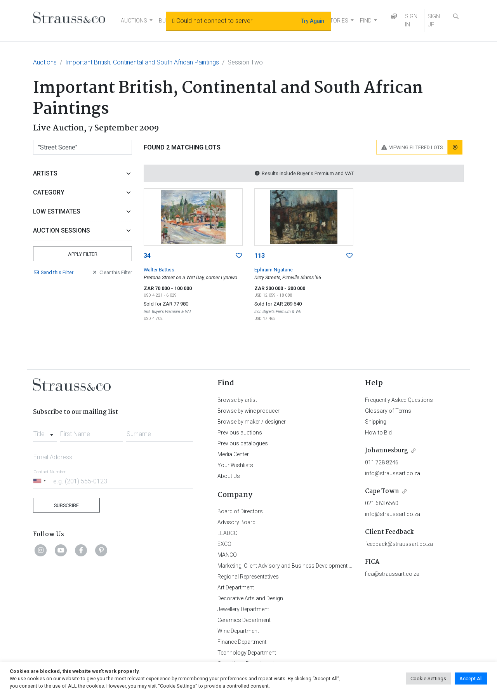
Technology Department (246, 653)
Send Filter (53, 272)
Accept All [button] (471, 678)
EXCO (224, 544)
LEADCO (227, 533)
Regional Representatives (248, 576)
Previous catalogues (242, 443)
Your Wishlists (235, 465)
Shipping (375, 422)
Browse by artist (237, 400)
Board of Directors (240, 511)
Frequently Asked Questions (399, 400)
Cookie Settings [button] (428, 678)
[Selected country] (40, 481)
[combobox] (45, 432)
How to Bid (378, 432)
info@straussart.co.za (392, 473)
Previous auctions (239, 432)
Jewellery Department (243, 609)
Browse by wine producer (248, 411)
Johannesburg (386, 450)
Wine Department (238, 631)
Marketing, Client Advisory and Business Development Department (297, 566)
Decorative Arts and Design (250, 598)
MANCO (227, 555)
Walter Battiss (159, 270)
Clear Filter (112, 272)
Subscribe (66, 505)
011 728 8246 (381, 462)
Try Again (312, 21)
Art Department (235, 587)
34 (147, 255)
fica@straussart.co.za (392, 574)
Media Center (233, 454)
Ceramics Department (244, 620)
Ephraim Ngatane (273, 270)
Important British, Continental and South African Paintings (142, 62)
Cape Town (382, 491)
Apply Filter (82, 254)
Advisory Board (236, 522)
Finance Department (241, 642)
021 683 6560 (381, 503)
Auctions (45, 62)
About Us (228, 476)
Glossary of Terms (388, 411)
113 (259, 255)
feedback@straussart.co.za (399, 544)
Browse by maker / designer (251, 422)
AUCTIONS (134, 20)
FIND (366, 20)
